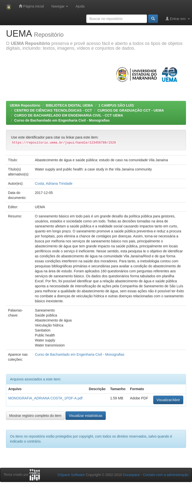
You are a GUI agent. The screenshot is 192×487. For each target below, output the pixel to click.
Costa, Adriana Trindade (53, 183)
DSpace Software (71, 475)
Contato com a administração (165, 475)
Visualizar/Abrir (168, 400)
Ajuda (80, 6)
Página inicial (31, 6)
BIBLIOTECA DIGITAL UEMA (69, 105)
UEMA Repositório (25, 105)
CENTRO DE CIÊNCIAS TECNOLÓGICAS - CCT (53, 110)
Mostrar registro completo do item (35, 416)
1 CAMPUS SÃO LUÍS (116, 105)
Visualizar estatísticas (85, 416)
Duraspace (131, 475)
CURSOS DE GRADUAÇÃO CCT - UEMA (131, 110)
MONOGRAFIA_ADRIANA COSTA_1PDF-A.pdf (45, 398)
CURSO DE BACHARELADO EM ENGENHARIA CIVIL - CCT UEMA (68, 115)
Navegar (59, 6)
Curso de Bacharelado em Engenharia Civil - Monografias (62, 120)
